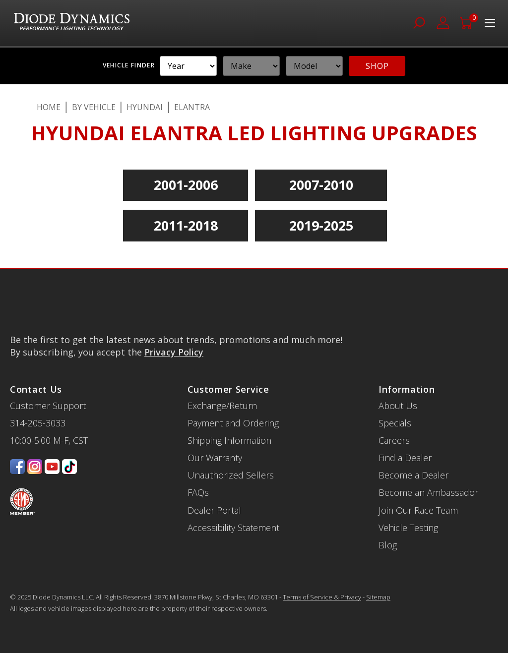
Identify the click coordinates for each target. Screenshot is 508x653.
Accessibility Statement (233, 528)
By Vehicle (94, 107)
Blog (388, 545)
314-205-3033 (37, 423)
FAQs (198, 492)
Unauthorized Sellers (231, 475)
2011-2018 (186, 225)
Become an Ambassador (428, 492)
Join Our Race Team (418, 510)
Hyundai (145, 107)
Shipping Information (229, 440)
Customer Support (48, 406)
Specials (395, 423)
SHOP (377, 65)
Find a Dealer (405, 458)
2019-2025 (321, 225)
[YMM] (188, 66)
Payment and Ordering (233, 423)
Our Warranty (215, 458)
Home (49, 107)
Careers (394, 440)
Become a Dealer (413, 475)
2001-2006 (186, 185)
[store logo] (71, 23)
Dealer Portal (214, 510)
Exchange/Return (222, 406)
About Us (398, 406)
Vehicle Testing (408, 528)
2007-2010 (321, 185)
